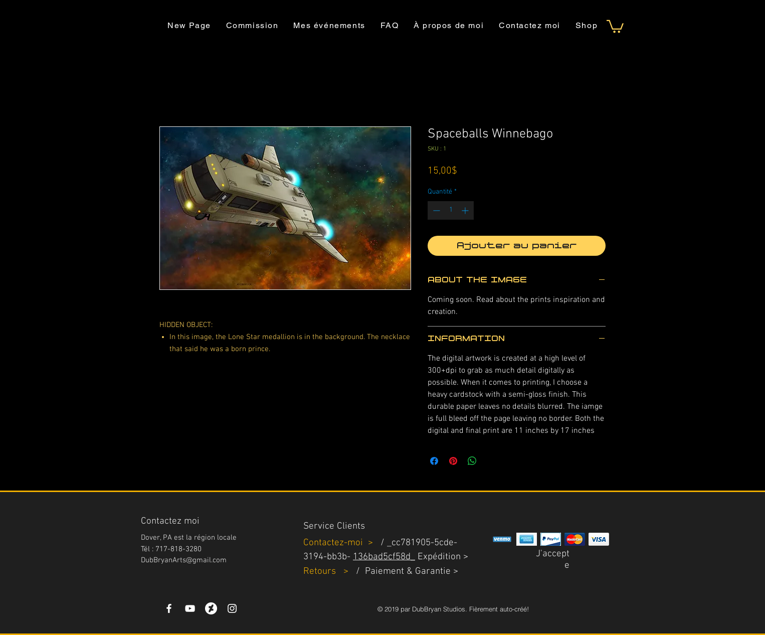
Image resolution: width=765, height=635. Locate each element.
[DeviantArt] (211, 608)
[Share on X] (491, 461)
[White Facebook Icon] (169, 608)
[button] (615, 26)
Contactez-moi (334, 543)
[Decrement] (435, 210)
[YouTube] (190, 608)
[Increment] (466, 210)
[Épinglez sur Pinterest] (453, 461)
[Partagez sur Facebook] (434, 461)
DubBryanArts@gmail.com (184, 560)
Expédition (439, 557)
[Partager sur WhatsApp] (472, 461)
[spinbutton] (451, 210)
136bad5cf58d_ (384, 557)
